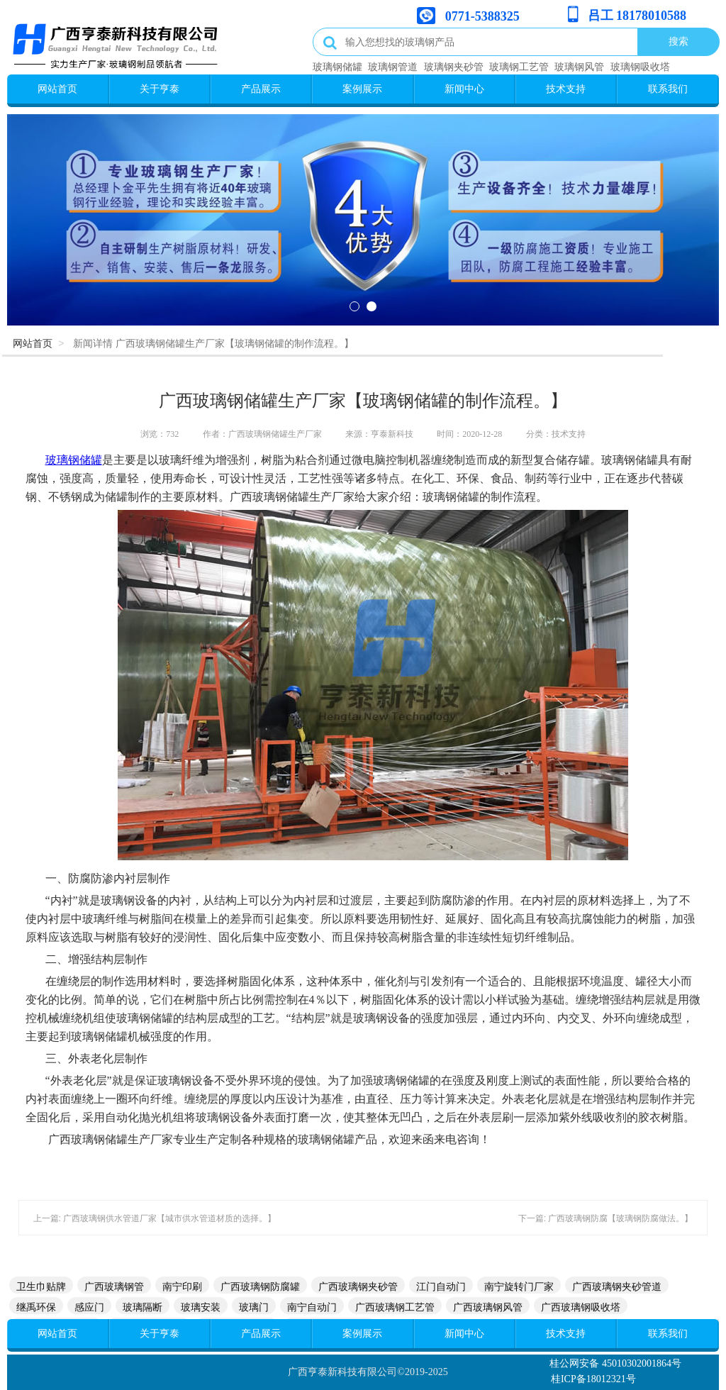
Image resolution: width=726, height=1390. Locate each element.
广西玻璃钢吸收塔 (580, 1307)
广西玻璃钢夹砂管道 (616, 1286)
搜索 (678, 41)
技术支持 (566, 88)
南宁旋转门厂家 (519, 1286)
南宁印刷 (182, 1286)
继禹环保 (36, 1307)
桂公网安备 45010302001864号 (615, 1363)
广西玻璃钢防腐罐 (260, 1286)
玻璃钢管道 (393, 66)
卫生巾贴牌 (41, 1286)
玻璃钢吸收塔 (640, 66)
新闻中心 (464, 88)
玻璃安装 (200, 1307)
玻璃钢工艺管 (519, 66)
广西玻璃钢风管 (488, 1307)
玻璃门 (254, 1307)
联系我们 (668, 88)
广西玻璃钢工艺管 (395, 1307)
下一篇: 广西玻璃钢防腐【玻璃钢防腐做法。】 (605, 1218)
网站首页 (57, 88)
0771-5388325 (482, 16)
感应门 (89, 1307)
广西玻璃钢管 (114, 1286)
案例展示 (362, 88)
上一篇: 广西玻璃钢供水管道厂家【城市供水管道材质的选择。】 (155, 1218)
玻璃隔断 (142, 1307)
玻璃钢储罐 (337, 66)
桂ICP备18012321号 (593, 1379)
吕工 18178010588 (637, 16)
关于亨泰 (159, 88)
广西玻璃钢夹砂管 (358, 1286)
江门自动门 (441, 1286)
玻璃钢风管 (579, 66)
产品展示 (261, 88)
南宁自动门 (312, 1307)
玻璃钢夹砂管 (454, 66)
